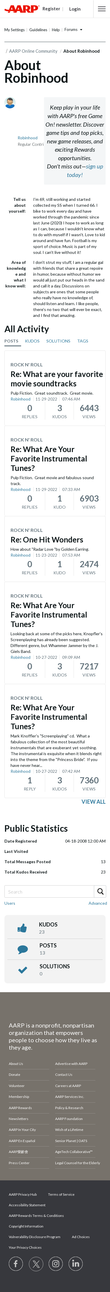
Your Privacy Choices (25, 1247)
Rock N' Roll (27, 364)
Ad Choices (81, 1237)
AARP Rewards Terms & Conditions (36, 1215)
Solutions (55, 966)
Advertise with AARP (71, 1063)
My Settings (14, 29)
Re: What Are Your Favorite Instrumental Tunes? (49, 458)
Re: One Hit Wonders (47, 539)
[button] (102, 9)
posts (48, 945)
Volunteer (17, 1085)
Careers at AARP (68, 1085)
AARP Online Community (33, 51)
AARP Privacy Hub (23, 1194)
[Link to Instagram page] (56, 1264)
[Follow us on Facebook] (16, 1264)
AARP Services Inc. (69, 1096)
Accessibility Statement (27, 1205)
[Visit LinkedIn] (76, 1264)
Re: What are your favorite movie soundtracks (57, 378)
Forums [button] (71, 29)
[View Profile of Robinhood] (28, 137)
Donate (14, 1074)
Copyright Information (26, 1226)
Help (56, 29)
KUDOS (32, 340)
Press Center (19, 1163)
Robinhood (21, 398)
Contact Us (63, 1074)
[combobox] (55, 891)
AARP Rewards (20, 1108)
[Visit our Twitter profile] (36, 1264)
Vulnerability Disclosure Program (34, 1237)
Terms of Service (61, 1194)
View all (94, 801)
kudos (48, 924)
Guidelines (38, 29)
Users (9, 903)
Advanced (98, 903)
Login (75, 8)
